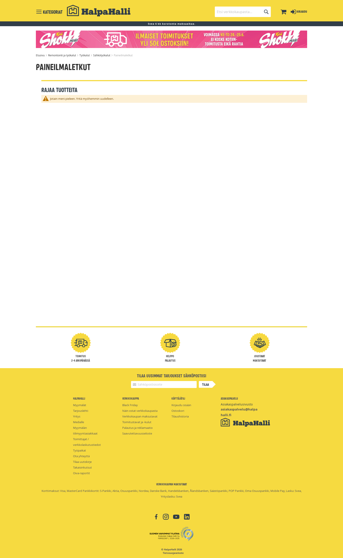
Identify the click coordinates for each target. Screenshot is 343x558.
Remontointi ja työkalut (62, 55)
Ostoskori (178, 411)
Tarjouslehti (80, 411)
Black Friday (130, 405)
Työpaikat (79, 450)
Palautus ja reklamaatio (137, 428)
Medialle (78, 422)
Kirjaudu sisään (181, 405)
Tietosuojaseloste (173, 553)
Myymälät (79, 405)
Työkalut (84, 55)
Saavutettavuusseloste (137, 433)
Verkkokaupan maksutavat (140, 416)
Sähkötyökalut (102, 55)
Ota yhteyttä (81, 456)
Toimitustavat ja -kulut (136, 422)
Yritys (76, 416)
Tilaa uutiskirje (82, 462)
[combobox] (243, 12)
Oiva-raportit (81, 473)
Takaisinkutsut (82, 467)
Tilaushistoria (180, 416)
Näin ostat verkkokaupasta (140, 411)
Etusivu (40, 55)
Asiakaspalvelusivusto (237, 404)
